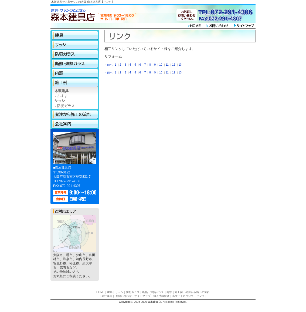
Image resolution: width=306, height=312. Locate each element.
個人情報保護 (161, 295)
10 (160, 64)
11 (167, 64)
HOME (100, 292)
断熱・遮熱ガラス (75, 63)
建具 (75, 35)
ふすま (62, 96)
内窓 (75, 73)
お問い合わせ (123, 295)
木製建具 (62, 91)
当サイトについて (183, 295)
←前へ (108, 64)
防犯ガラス (75, 54)
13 (180, 64)
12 (173, 64)
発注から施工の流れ (75, 114)
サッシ (75, 45)
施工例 (75, 82)
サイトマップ (142, 295)
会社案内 (75, 124)
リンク (200, 295)
